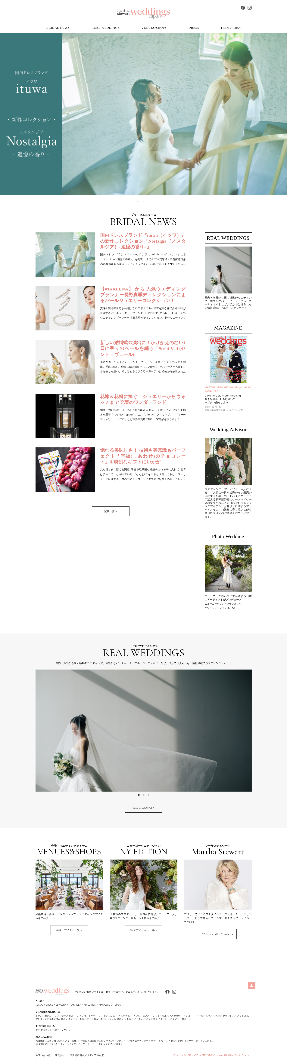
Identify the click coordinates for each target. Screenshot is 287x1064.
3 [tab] (149, 202)
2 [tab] (143, 202)
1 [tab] (138, 202)
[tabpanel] (143, 114)
